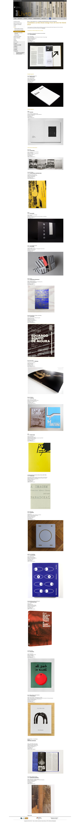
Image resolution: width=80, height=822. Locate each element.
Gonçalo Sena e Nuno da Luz (34, 279)
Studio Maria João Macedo (32, 740)
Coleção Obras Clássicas (17, 36)
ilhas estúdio (32, 213)
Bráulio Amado (32, 434)
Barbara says (32, 475)
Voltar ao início (30, 815)
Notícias (15, 39)
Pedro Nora (32, 512)
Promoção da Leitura (17, 21)
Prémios (15, 27)
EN (65, 0)
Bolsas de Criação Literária (18, 23)
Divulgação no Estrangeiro (17, 24)
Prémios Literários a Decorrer (18, 28)
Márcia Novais (32, 76)
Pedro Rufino (32, 316)
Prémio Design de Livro (17, 31)
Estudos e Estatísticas (17, 37)
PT (64, 0)
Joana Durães (32, 150)
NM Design (36, 361)
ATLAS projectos (32, 695)
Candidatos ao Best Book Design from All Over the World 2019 (47, 21)
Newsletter (15, 40)
